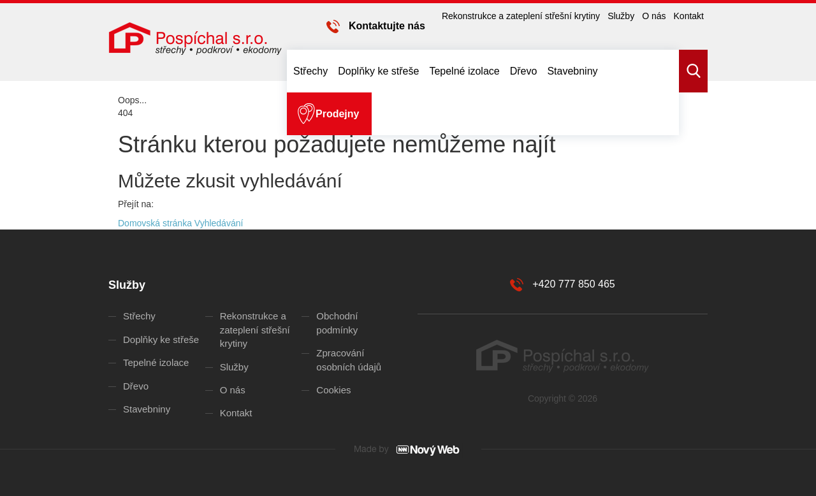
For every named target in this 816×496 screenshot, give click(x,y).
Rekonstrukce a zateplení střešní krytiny (521, 16)
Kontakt (689, 16)
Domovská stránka (155, 223)
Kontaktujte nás (387, 25)
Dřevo (523, 71)
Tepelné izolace (464, 71)
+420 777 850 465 (573, 284)
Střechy (310, 71)
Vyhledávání (219, 223)
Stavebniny (572, 71)
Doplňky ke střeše (378, 71)
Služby (621, 16)
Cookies (333, 389)
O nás (654, 16)
